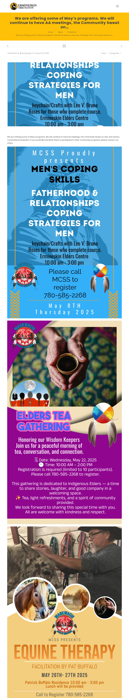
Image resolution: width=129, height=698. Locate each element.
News (60, 32)
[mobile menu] (117, 6)
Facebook (72, 32)
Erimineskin (27, 53)
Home (50, 32)
